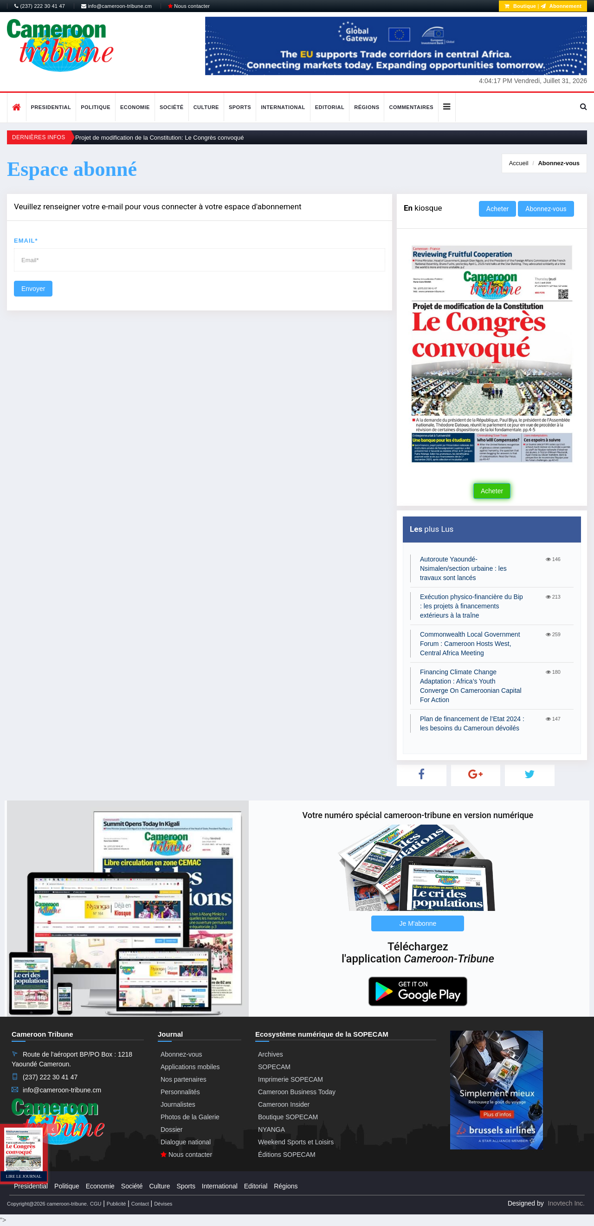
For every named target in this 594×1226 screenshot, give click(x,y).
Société (172, 107)
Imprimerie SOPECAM (290, 1079)
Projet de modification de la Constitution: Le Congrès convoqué (159, 137)
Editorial (330, 107)
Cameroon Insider (284, 1104)
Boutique (520, 6)
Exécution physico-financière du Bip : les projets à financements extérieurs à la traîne (471, 606)
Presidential (51, 107)
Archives (270, 1054)
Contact (140, 1204)
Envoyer (33, 288)
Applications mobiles (190, 1067)
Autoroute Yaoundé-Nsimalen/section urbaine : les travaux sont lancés (463, 568)
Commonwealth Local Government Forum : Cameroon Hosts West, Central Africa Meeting (470, 644)
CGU (95, 1204)
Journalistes (178, 1104)
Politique (95, 107)
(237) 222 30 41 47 (39, 6)
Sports (240, 107)
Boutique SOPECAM (288, 1117)
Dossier (171, 1129)
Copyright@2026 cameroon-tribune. (47, 1204)
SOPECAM (274, 1067)
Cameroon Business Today (297, 1092)
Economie (135, 107)
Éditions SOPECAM (287, 1154)
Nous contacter (189, 6)
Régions (366, 107)
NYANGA (271, 1129)
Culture (206, 107)
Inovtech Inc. (566, 1203)
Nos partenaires (184, 1079)
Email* (26, 240)
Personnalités (180, 1092)
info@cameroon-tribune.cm (116, 6)
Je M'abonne (418, 923)
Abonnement (561, 6)
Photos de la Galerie (190, 1117)
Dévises (163, 1204)
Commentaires (411, 107)
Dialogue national (186, 1142)
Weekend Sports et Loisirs (296, 1142)
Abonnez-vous (559, 163)
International (283, 107)
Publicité (116, 1204)
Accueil (519, 163)
